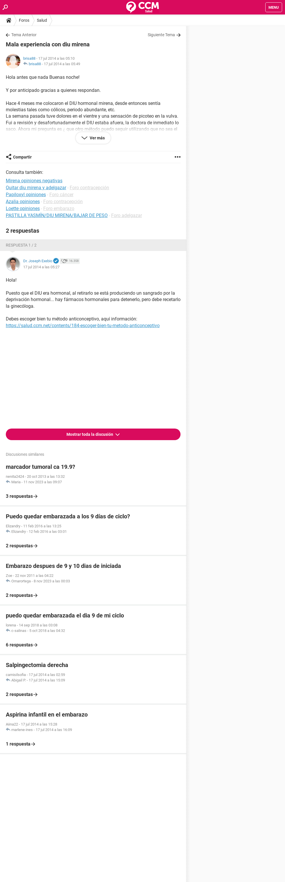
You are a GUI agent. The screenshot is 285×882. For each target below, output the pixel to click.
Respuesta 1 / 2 (21, 245)
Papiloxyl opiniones (26, 194)
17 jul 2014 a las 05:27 (41, 267)
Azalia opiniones (23, 201)
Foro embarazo (58, 208)
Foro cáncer (61, 194)
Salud (42, 20)
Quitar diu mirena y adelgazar (36, 187)
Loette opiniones (23, 208)
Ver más (97, 138)
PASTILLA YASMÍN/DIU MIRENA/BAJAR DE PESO (57, 215)
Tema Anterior (24, 34)
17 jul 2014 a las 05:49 (62, 64)
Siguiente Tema (161, 34)
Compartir (22, 157)
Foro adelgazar (126, 215)
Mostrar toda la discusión (90, 434)
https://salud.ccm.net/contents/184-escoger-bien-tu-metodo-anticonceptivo (83, 325)
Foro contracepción (89, 187)
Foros (24, 20)
